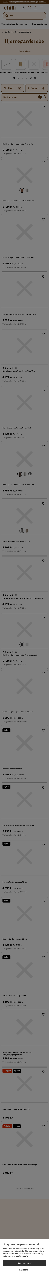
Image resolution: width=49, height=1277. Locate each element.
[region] (24, 1258)
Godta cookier (24, 1263)
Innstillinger (24, 1270)
